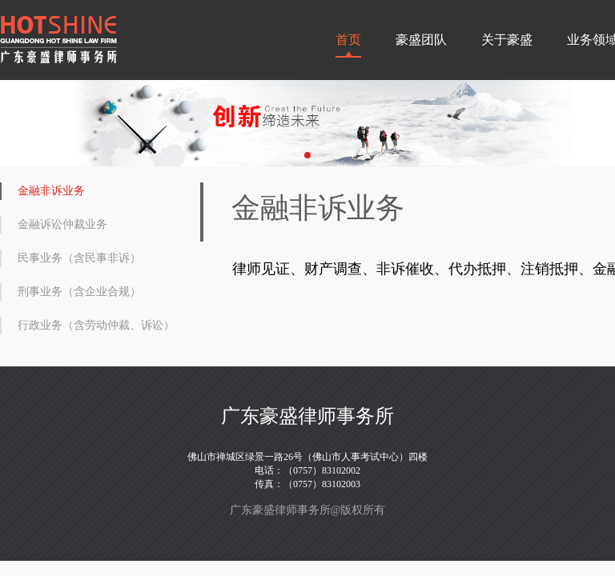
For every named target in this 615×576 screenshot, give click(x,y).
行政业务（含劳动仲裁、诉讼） (96, 325)
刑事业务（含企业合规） (79, 292)
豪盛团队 (421, 39)
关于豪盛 (507, 39)
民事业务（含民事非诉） (79, 258)
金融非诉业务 (51, 191)
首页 (348, 39)
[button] (307, 155)
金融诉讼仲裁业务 (62, 224)
